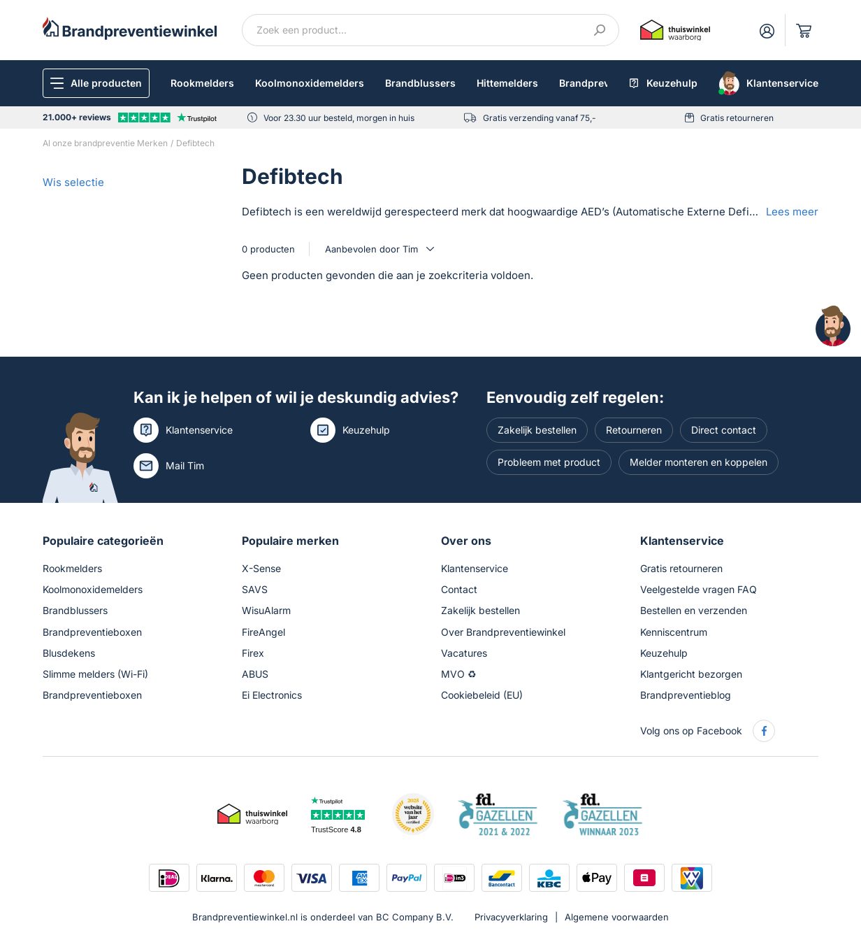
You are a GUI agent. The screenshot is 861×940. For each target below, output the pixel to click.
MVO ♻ (459, 674)
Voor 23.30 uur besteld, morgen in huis (338, 118)
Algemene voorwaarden (617, 917)
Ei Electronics (272, 695)
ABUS (255, 674)
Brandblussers (420, 83)
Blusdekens (69, 653)
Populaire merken (290, 541)
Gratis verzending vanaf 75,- (539, 118)
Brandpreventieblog (685, 695)
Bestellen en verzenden (693, 610)
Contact (459, 589)
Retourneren (634, 430)
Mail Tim (185, 465)
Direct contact (723, 430)
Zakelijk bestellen (537, 430)
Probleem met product (549, 462)
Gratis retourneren (737, 118)
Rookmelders (202, 83)
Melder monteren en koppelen (698, 462)
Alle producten (106, 83)
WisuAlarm (266, 610)
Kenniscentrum (673, 632)
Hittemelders (507, 83)
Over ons (466, 541)
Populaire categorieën (103, 541)
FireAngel (263, 632)
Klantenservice (199, 430)
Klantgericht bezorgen (691, 674)
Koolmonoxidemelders (309, 83)
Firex (253, 653)
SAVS (255, 589)
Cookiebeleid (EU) (482, 695)
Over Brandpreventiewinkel (503, 632)
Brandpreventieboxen (92, 632)
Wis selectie (73, 182)
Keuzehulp (366, 430)
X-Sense (261, 568)
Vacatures (464, 653)
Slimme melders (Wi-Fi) (95, 674)
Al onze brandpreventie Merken (105, 143)
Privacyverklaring (511, 917)
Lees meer (792, 211)
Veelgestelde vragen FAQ (698, 589)
